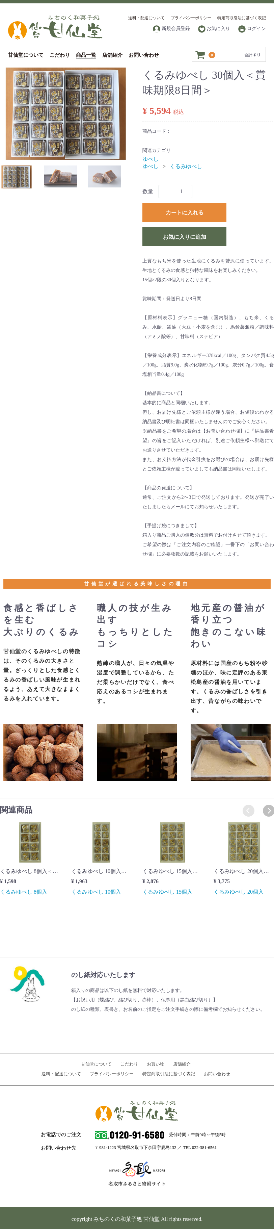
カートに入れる (184, 212)
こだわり (60, 55)
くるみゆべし (186, 166)
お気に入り (214, 29)
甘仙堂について (26, 55)
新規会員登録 (171, 29)
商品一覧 (86, 55)
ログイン (252, 29)
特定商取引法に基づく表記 (241, 18)
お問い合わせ (144, 55)
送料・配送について (146, 18)
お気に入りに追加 (184, 237)
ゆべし (150, 159)
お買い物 (155, 1064)
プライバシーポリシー (191, 18)
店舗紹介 (112, 55)
